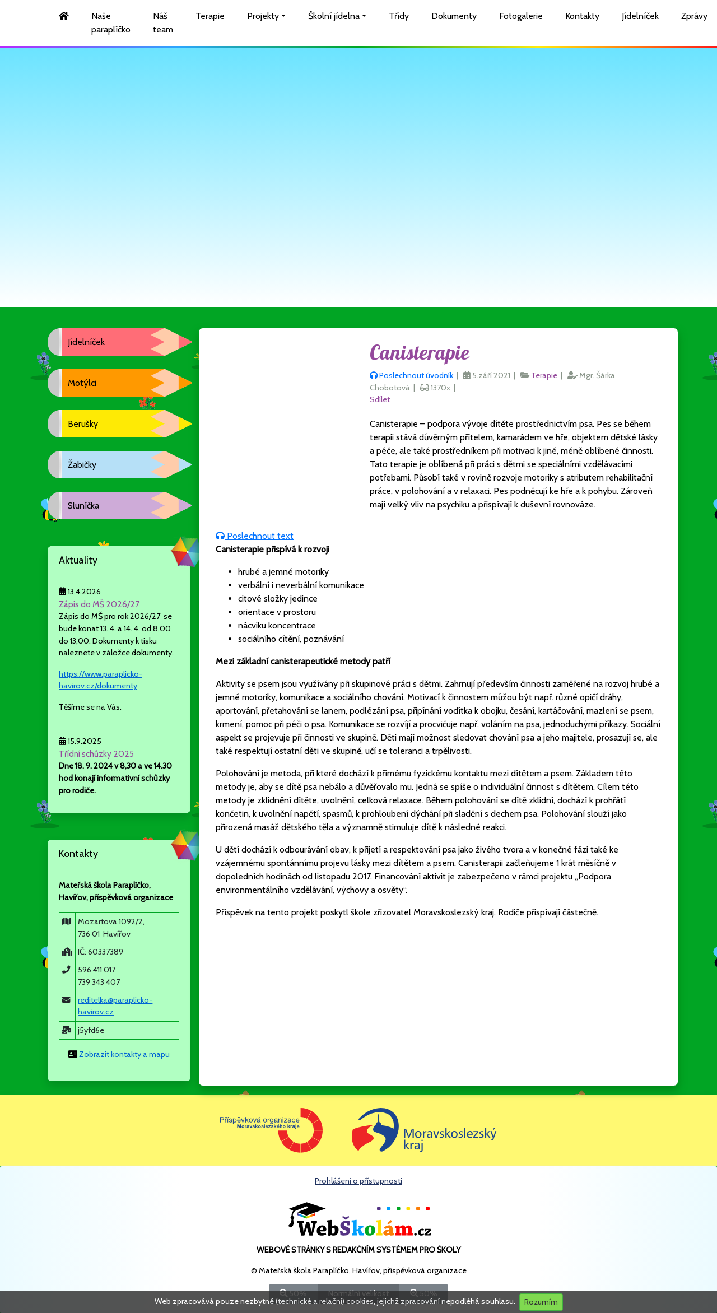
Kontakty (582, 16)
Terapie (210, 16)
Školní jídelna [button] (334, 16)
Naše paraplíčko (111, 23)
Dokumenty (454, 16)
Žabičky (82, 464)
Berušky (83, 423)
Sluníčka (83, 505)
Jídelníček (640, 16)
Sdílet (380, 399)
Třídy (399, 16)
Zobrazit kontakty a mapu (124, 1054)
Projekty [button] (263, 16)
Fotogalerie (521, 16)
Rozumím (541, 1302)
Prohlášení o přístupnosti (358, 1181)
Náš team (163, 23)
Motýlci (82, 383)
